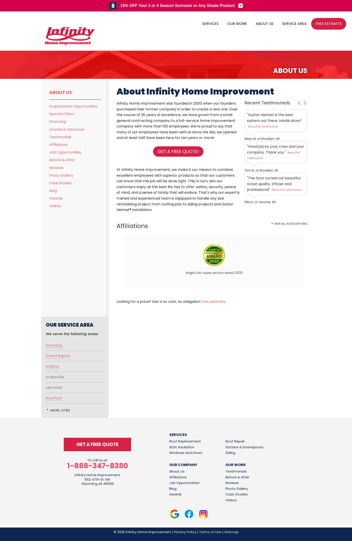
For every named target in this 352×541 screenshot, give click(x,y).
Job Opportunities (65, 152)
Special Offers (61, 114)
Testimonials (60, 137)
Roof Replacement (185, 441)
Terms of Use (210, 532)
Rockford (54, 398)
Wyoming (54, 345)
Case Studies (60, 183)
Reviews (56, 168)
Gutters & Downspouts (244, 447)
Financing (57, 121)
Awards (55, 198)
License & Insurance (66, 129)
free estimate (213, 301)
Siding (230, 452)
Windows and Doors (185, 452)
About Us (60, 92)
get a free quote (97, 444)
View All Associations (290, 224)
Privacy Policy (185, 532)
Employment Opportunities (73, 106)
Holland (52, 366)
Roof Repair (235, 441)
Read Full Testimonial (262, 126)
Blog (53, 191)
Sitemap (231, 532)
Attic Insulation (181, 447)
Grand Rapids (58, 355)
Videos (55, 206)
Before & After (62, 160)
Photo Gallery (61, 175)
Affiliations (58, 145)
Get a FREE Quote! (178, 151)
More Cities (60, 410)
